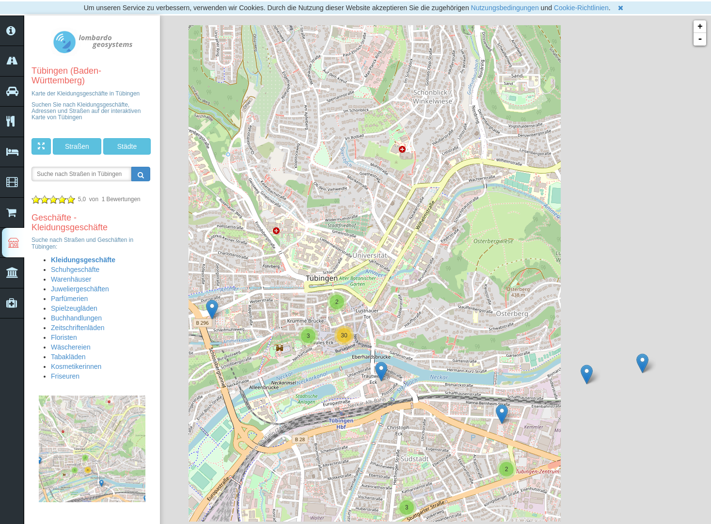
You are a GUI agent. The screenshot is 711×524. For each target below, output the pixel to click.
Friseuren (65, 376)
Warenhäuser (71, 279)
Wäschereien (71, 347)
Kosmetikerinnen (76, 366)
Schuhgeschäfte (75, 269)
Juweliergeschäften (80, 289)
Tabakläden (68, 357)
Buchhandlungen (76, 318)
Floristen (64, 337)
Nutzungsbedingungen (505, 8)
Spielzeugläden (74, 308)
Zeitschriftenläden (78, 328)
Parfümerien (69, 298)
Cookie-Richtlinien (581, 8)
